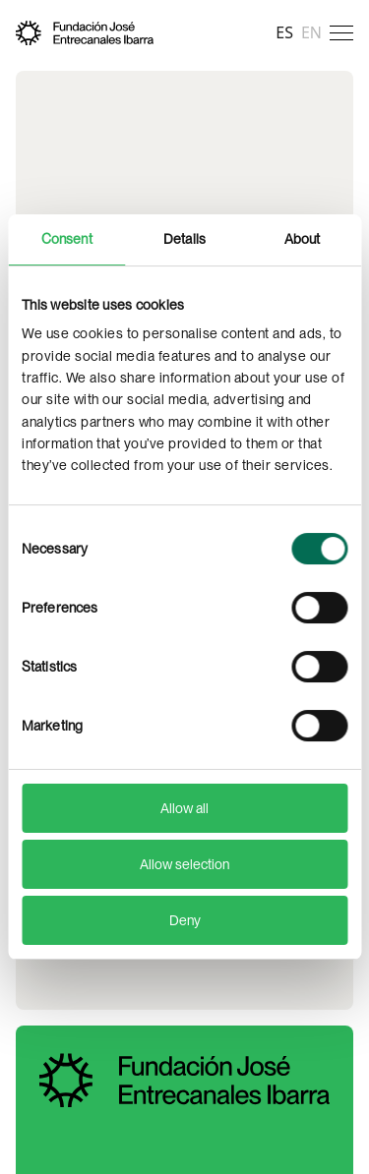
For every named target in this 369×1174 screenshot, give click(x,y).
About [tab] (302, 239)
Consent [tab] (66, 239)
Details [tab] (184, 239)
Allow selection (184, 864)
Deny (185, 920)
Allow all (184, 808)
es (284, 32)
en (311, 32)
